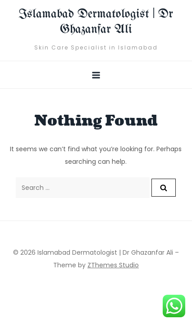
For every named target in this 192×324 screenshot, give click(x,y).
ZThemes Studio (113, 265)
